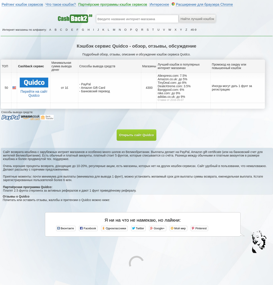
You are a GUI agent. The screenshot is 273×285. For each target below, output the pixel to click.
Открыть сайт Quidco (136, 135)
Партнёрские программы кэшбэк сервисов (112, 4)
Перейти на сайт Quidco (33, 93)
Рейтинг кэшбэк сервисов (22, 4)
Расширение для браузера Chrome (204, 4)
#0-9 (193, 29)
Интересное (159, 4)
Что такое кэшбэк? (61, 4)
